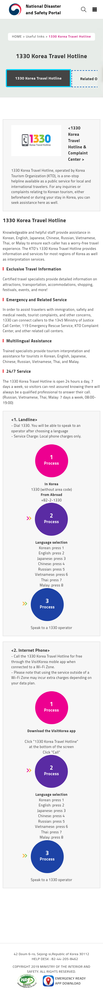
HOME (17, 36)
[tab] (38, 78)
